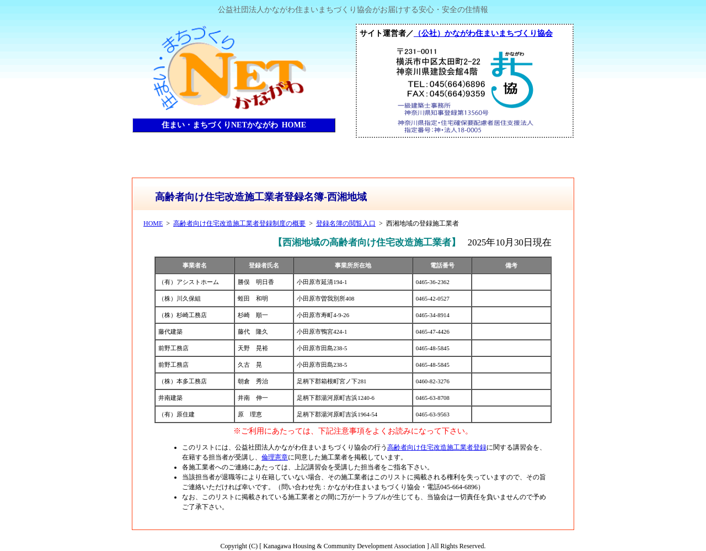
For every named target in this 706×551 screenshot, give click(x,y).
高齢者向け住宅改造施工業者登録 (436, 447)
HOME (153, 223)
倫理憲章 (274, 457)
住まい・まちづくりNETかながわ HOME (234, 125)
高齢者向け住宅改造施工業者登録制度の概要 (239, 223)
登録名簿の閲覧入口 (346, 223)
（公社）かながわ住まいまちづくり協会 (483, 33)
